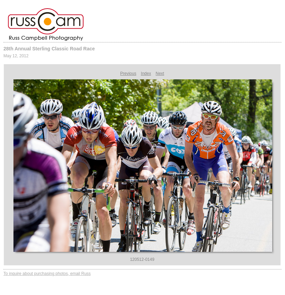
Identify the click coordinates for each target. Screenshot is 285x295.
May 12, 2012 (16, 55)
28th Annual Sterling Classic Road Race (49, 48)
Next (160, 73)
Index (146, 73)
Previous (128, 73)
